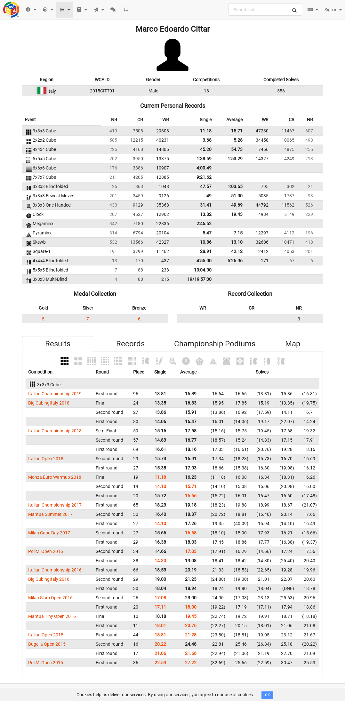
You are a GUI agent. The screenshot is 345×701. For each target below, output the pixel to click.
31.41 (206, 205)
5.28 (238, 140)
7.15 (238, 232)
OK (267, 695)
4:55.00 (204, 260)
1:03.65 (235, 186)
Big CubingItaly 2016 (48, 579)
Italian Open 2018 (45, 458)
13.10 (237, 242)
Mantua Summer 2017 (50, 514)
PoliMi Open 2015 (45, 662)
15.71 (237, 130)
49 (209, 195)
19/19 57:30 (199, 279)
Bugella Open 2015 (47, 644)
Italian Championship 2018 (55, 430)
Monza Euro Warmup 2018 (54, 477)
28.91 (206, 251)
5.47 (207, 232)
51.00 (237, 195)
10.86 (206, 242)
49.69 (237, 205)
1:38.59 (204, 158)
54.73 (237, 149)
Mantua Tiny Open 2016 (52, 616)
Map (292, 343)
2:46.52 (204, 223)
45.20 (206, 149)
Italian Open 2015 (45, 634)
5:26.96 (235, 260)
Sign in (333, 9)
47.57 (206, 186)
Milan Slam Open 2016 (50, 597)
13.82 (206, 214)
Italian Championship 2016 (55, 569)
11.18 (206, 130)
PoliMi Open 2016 (45, 551)
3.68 (207, 140)
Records (130, 343)
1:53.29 (235, 158)
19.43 (237, 214)
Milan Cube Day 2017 (49, 532)
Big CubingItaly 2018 (48, 403)
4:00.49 (204, 167)
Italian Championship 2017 (55, 505)
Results (57, 343)
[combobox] (265, 10)
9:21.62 (204, 177)
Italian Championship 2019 (55, 393)
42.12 (237, 251)
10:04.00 (203, 269)
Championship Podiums (214, 343)
